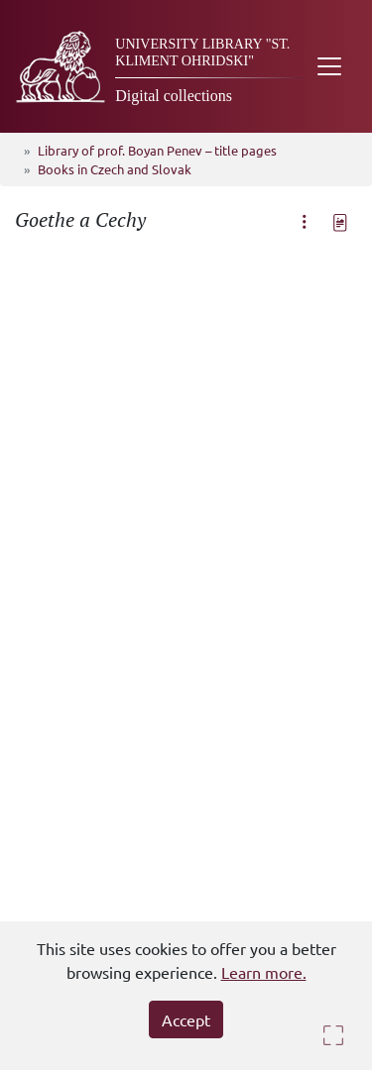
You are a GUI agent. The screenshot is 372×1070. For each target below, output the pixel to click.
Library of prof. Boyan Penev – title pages (157, 150)
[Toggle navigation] (329, 66)
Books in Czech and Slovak (114, 168)
